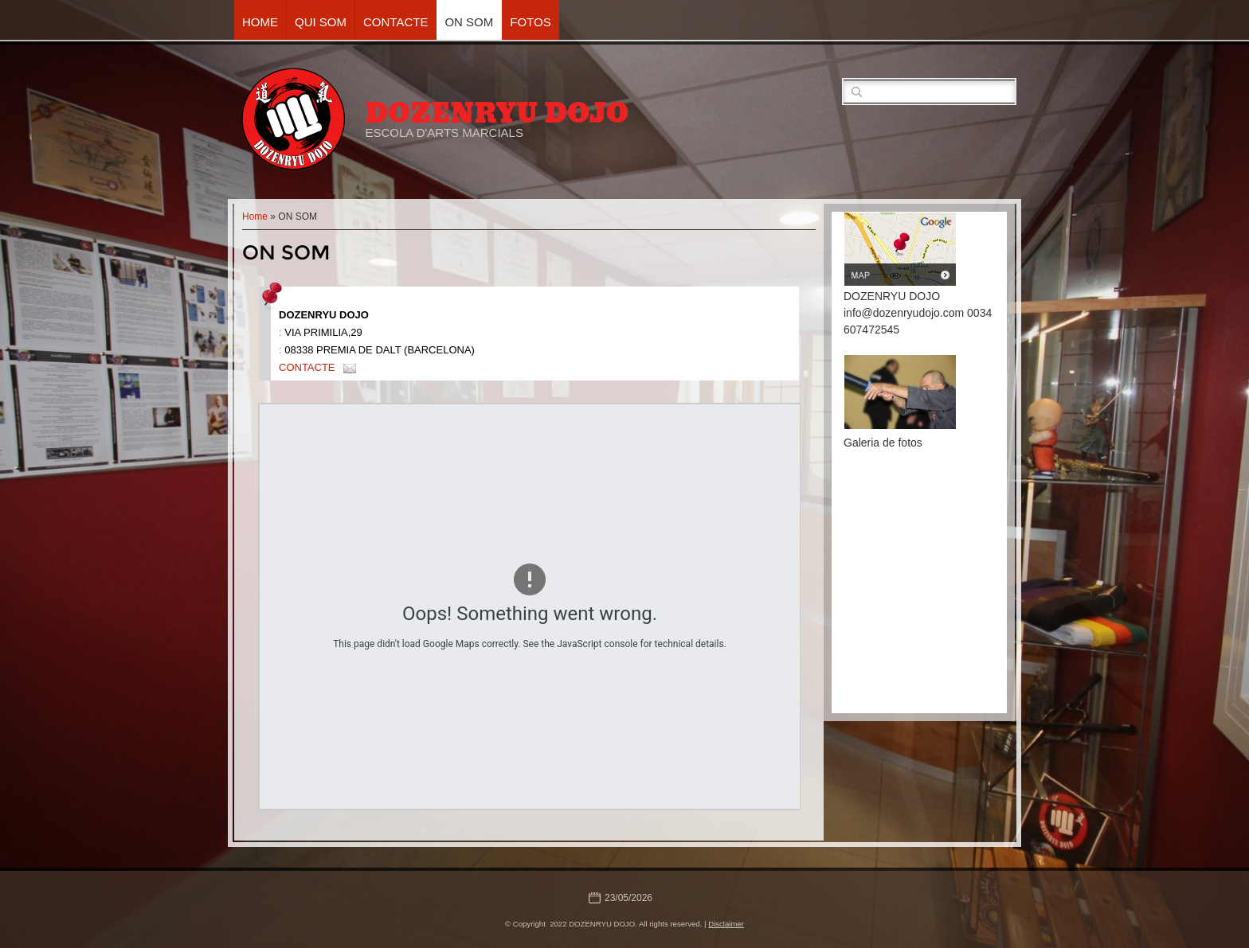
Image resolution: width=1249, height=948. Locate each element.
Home (260, 22)
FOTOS (530, 22)
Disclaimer (726, 923)
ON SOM (468, 22)
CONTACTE (395, 22)
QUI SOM (321, 22)
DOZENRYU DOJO (496, 113)
